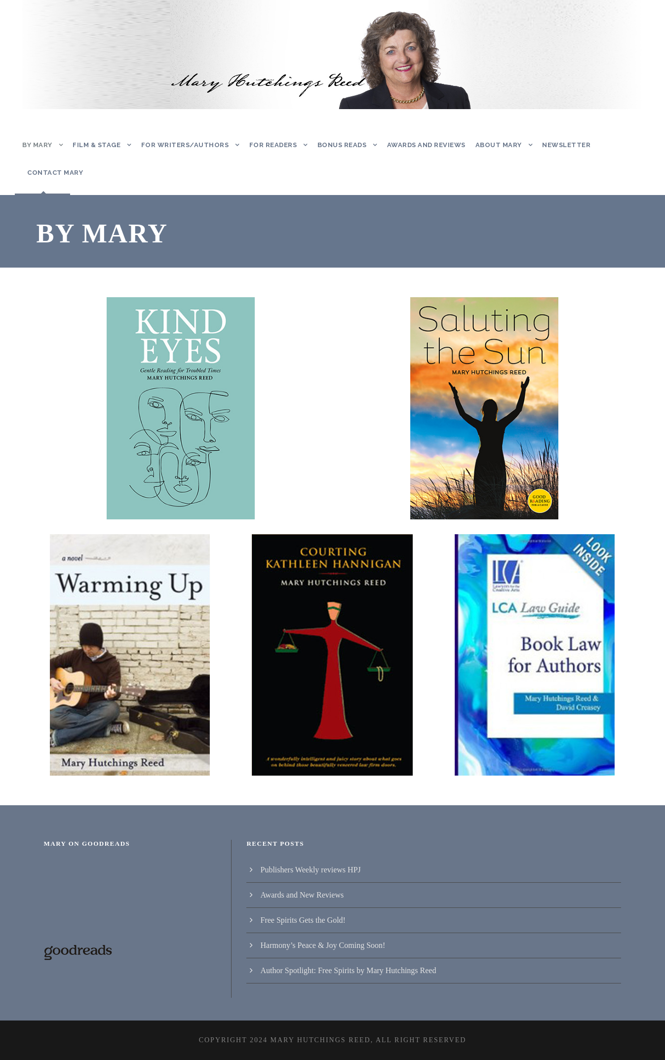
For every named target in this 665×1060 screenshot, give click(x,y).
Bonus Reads (340, 145)
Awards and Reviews (426, 145)
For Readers (270, 145)
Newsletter (565, 145)
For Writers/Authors (183, 145)
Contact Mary (54, 172)
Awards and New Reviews (302, 895)
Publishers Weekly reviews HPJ (310, 869)
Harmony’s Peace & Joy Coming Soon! (322, 945)
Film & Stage (97, 145)
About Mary (498, 145)
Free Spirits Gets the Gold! (302, 920)
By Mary (37, 145)
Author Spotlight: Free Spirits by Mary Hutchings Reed (348, 970)
